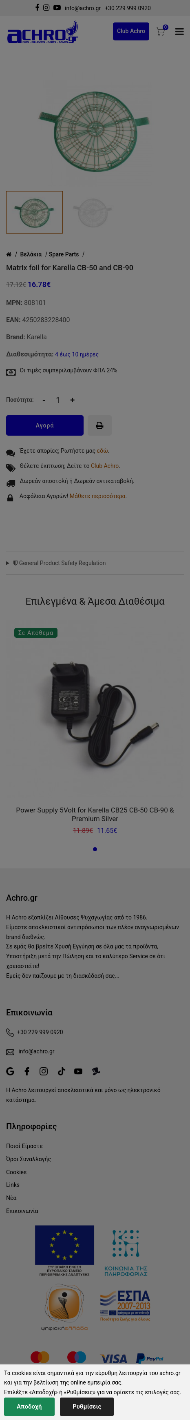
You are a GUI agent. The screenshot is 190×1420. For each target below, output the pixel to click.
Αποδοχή (29, 1406)
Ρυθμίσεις (87, 1406)
